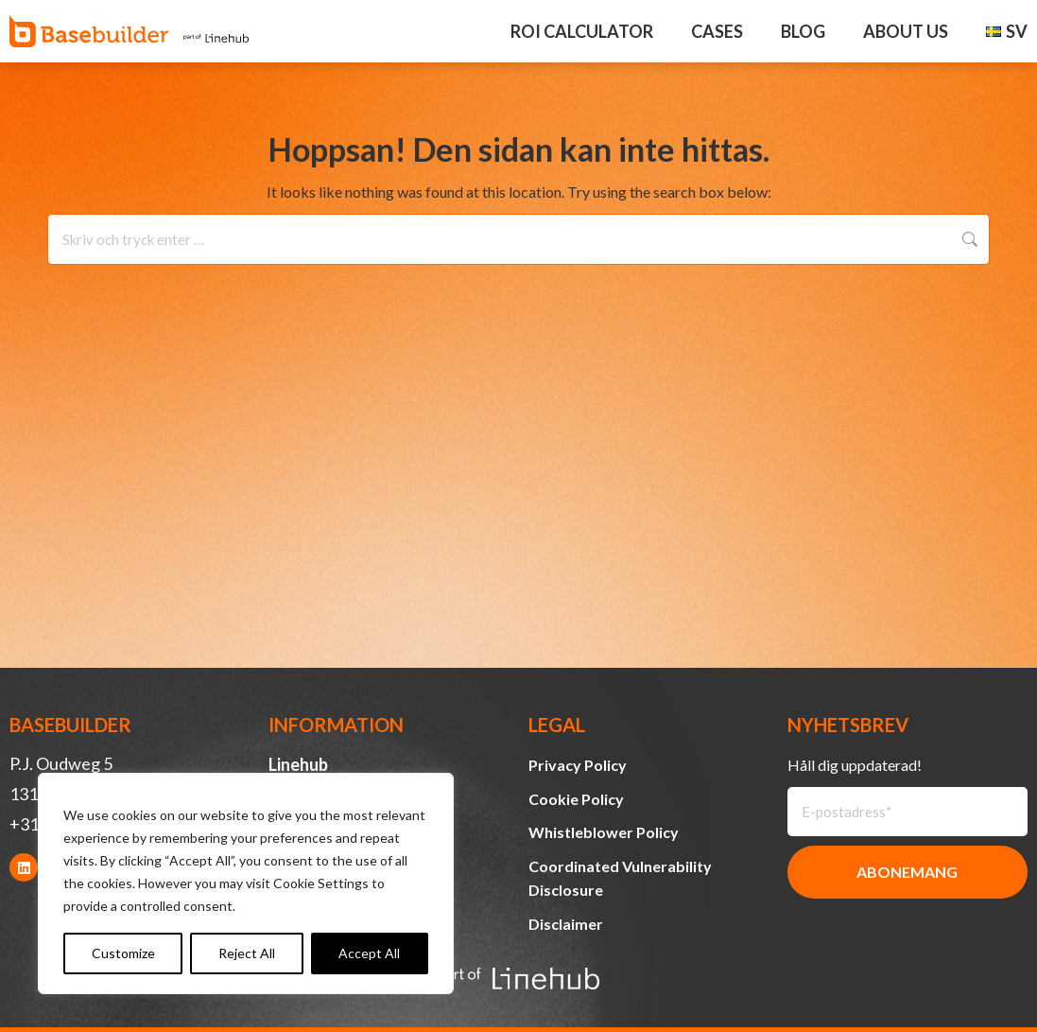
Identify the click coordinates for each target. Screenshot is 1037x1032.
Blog (803, 31)
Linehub (298, 764)
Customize (123, 953)
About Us (905, 31)
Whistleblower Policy (603, 832)
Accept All (369, 953)
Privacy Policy (577, 765)
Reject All (246, 953)
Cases (717, 31)
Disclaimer (565, 924)
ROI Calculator (581, 31)
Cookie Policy (576, 799)
